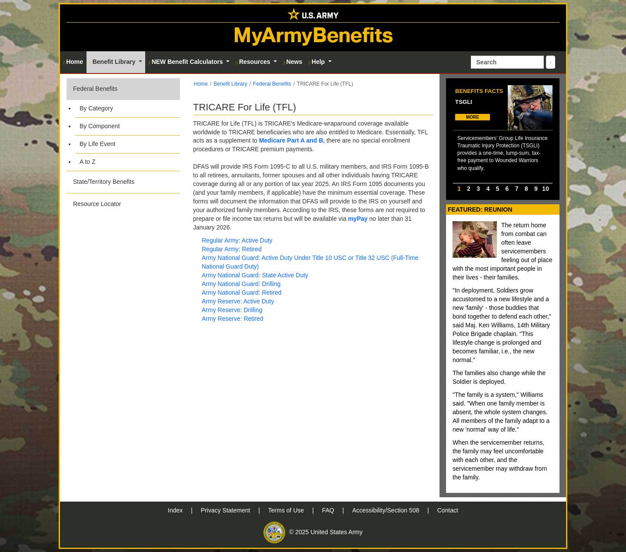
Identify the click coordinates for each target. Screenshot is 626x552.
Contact (447, 510)
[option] (503, 134)
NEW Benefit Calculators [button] (187, 61)
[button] (123, 124)
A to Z (88, 161)
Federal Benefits (95, 88)
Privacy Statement (226, 510)
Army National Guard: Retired (242, 292)
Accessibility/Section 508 (386, 510)
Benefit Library (230, 84)
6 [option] (507, 188)
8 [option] (526, 188)
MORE (472, 117)
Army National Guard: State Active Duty (255, 275)
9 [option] (536, 188)
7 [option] (517, 188)
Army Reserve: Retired (232, 318)
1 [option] (459, 188)
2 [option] (468, 188)
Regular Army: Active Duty (237, 240)
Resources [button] (254, 61)
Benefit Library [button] (113, 61)
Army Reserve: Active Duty (238, 301)
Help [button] (317, 61)
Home (201, 84)
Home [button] (73, 61)
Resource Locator (97, 203)
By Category (96, 108)
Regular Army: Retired (232, 249)
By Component (100, 126)
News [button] (292, 61)
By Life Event (98, 143)
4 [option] (487, 188)
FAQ (329, 510)
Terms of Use (287, 510)
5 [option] (497, 188)
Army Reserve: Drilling (232, 309)
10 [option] (545, 188)
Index (176, 510)
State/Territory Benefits (104, 181)
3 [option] (478, 188)
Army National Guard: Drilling (241, 283)
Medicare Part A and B (291, 140)
